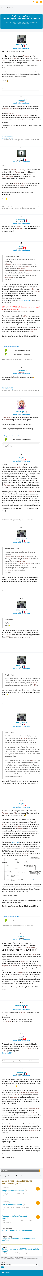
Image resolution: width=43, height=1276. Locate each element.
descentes (13, 170)
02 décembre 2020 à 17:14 (21, 1076)
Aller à (19, 1265)
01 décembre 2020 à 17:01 (21, 726)
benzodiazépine (30, 1124)
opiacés (19, 111)
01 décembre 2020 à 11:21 (21, 223)
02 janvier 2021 (25, 1193)
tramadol (6, 108)
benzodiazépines (7, 176)
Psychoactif (4, 1257)
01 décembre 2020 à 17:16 (21, 807)
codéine (21, 185)
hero (38, 965)
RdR (39, 60)
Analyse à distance (7, 137)
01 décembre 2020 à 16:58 (21, 613)
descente (17, 183)
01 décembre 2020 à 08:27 (21, 103)
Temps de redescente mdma (13, 1191)
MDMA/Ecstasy (11, 8)
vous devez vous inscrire (33, 1176)
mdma (18, 115)
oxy (14, 965)
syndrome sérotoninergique (29, 1092)
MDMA (14, 58)
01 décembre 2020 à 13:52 (21, 414)
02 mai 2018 (25, 1207)
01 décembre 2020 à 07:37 (21, 48)
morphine (5, 965)
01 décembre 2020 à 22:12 (21, 1040)
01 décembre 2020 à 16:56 (21, 542)
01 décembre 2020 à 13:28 (21, 373)
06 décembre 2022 (26, 1221)
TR (8, 637)
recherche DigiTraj (7, 138)
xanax (18, 226)
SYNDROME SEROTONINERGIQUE (26, 948)
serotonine (10, 113)
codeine (33, 954)
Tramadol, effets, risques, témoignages (17, 1230)
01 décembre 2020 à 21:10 (21, 940)
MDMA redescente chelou (12, 1205)
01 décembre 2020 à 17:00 (21, 669)
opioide (16, 108)
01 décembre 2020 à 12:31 (21, 250)
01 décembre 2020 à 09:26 (21, 162)
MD (15, 813)
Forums (3, 8)
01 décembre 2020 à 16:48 (21, 461)
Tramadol (26, 56)
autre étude (15, 842)
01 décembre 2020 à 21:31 (21, 1009)
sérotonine (5, 60)
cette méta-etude (25, 300)
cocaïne (25, 183)
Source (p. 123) (7, 1053)
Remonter (4, 1171)
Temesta (17, 172)
